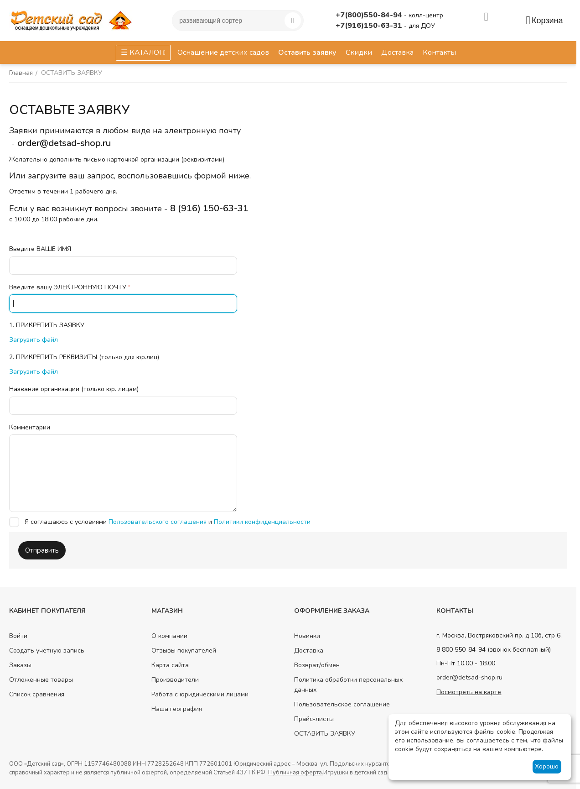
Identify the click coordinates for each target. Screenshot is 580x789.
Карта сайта (170, 665)
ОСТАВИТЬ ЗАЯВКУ (324, 733)
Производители (175, 679)
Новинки (307, 636)
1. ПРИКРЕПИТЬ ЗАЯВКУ (46, 325)
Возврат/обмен (317, 665)
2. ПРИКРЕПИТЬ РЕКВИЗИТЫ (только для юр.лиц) (84, 357)
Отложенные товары (41, 679)
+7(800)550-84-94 (370, 15)
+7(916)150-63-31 (370, 26)
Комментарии (29, 427)
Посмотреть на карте (468, 692)
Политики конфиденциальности (262, 522)
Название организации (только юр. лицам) (74, 389)
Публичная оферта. (295, 772)
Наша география (176, 709)
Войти (18, 636)
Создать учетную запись (46, 650)
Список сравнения (36, 694)
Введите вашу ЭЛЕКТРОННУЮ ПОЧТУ (67, 287)
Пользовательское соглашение (342, 704)
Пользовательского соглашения (158, 522)
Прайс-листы (314, 719)
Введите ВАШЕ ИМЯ (40, 249)
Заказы (20, 665)
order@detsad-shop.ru (469, 677)
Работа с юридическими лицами (200, 694)
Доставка (308, 650)
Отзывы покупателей (183, 650)
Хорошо (547, 766)
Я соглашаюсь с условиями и (160, 522)
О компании (169, 636)
